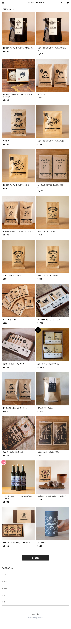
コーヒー (5, 575)
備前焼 (4, 588)
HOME (4, 9)
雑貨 (3, 595)
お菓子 (4, 582)
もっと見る (35, 558)
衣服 (3, 602)
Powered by (35, 618)
